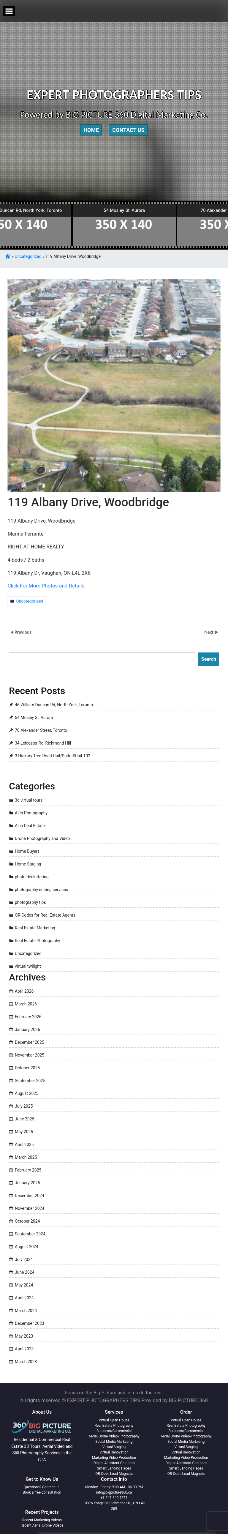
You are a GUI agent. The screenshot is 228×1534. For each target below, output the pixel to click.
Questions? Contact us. (42, 1487)
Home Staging (28, 864)
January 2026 (27, 1029)
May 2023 (24, 1336)
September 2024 (30, 1234)
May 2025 (24, 1131)
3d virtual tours (28, 800)
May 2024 (24, 1285)
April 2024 (24, 1297)
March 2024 (26, 1310)
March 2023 (26, 1361)
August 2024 (26, 1246)
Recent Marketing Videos (42, 1520)
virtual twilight (28, 966)
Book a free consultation (42, 1492)
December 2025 (29, 1042)
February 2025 (28, 1170)
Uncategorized (28, 256)
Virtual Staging (114, 1447)
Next (209, 632)
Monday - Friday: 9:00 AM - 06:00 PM (114, 1487)
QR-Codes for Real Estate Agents (45, 915)
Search (208, 659)
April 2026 (24, 991)
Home (91, 130)
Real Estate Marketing (35, 928)
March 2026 (26, 1004)
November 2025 (29, 1055)
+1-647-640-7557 (114, 1498)
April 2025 (24, 1144)
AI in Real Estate (30, 825)
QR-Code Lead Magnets (114, 1474)
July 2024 (24, 1259)
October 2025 (27, 1067)
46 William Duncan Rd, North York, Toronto (54, 705)
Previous (23, 632)
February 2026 (28, 1016)
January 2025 (27, 1182)
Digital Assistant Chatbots (114, 1463)
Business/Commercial (114, 1431)
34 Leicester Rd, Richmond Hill (43, 743)
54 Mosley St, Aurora (34, 717)
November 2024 (29, 1208)
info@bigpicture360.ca (114, 1492)
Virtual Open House (114, 1420)
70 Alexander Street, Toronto (41, 730)
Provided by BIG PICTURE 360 (174, 1400)
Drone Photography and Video (42, 838)
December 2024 (29, 1195)
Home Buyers (27, 851)
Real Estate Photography (37, 940)
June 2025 (24, 1119)
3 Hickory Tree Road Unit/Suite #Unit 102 (52, 756)
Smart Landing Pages (114, 1468)
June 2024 (24, 1272)
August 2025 (26, 1093)
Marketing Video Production (114, 1458)
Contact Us (128, 130)
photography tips (30, 902)
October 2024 (27, 1221)
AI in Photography (31, 813)
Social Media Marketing (113, 1442)
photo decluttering (32, 876)
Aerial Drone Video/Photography (114, 1436)
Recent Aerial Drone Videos (42, 1525)
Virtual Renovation (114, 1452)
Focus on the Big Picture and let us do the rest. (114, 1393)
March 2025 (26, 1157)
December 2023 (29, 1323)
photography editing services (41, 889)
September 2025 (30, 1080)
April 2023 (24, 1349)
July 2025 (24, 1106)
